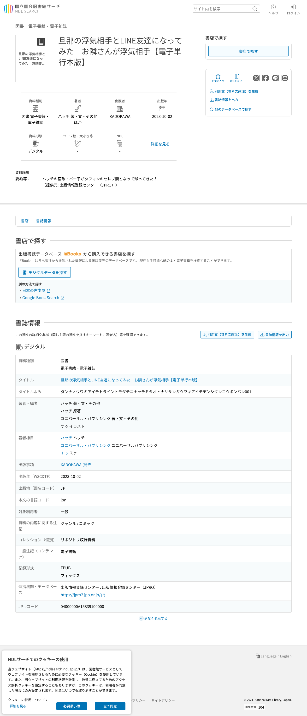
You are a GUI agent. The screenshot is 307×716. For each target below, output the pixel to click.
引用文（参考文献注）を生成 (233, 91)
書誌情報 (43, 220)
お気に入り (218, 78)
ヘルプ (273, 9)
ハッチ (66, 437)
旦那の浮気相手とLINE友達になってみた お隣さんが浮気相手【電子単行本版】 (130, 380)
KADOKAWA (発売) (77, 464)
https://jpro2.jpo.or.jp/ (83, 595)
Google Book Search (43, 297)
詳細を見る (160, 144)
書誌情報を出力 (223, 99)
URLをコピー (237, 78)
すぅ (64, 453)
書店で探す (248, 51)
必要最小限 (71, 706)
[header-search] (226, 9)
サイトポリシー (163, 700)
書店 (25, 220)
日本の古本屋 (36, 290)
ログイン (293, 9)
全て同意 (110, 706)
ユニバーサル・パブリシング (86, 445)
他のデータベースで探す (230, 109)
